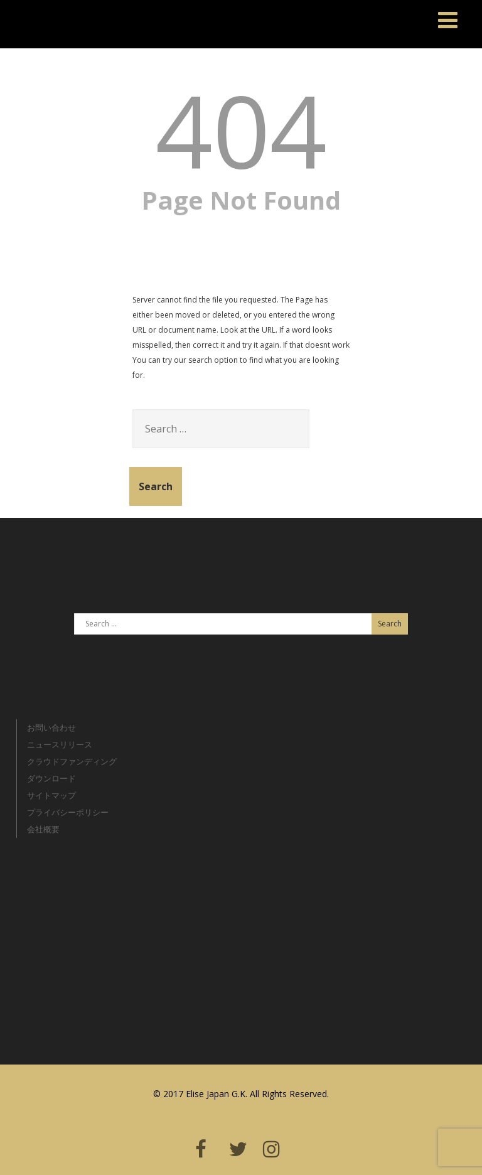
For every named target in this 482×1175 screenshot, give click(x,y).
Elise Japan (38, 16)
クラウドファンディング (72, 761)
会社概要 (43, 829)
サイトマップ (51, 795)
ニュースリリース (59, 744)
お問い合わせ (51, 727)
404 (241, 129)
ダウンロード (51, 778)
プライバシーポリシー (68, 812)
